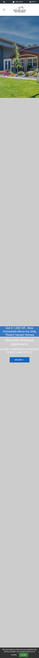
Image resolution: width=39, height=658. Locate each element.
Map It (33, 1)
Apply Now (19, 360)
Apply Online (18, 1)
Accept (23, 655)
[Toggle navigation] (4, 9)
